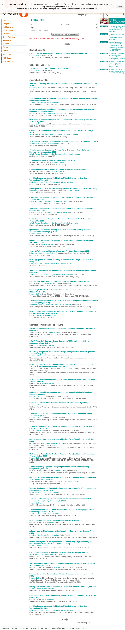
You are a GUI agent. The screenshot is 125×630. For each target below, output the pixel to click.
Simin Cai (33, 182)
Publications (8, 27)
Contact (6, 44)
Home (5, 20)
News (5, 47)
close (120, 6)
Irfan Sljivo (33, 191)
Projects (6, 34)
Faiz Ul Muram (72, 135)
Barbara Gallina (35, 55)
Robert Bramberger (36, 201)
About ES (7, 40)
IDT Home (7, 58)
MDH (79, 15)
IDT (83, 15)
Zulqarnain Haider (36, 253)
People (6, 24)
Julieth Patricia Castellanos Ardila (41, 135)
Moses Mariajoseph (48, 113)
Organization (8, 30)
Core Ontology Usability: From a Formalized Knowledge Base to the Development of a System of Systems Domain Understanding (117, 46)
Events (6, 50)
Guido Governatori (74, 154)
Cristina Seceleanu (67, 182)
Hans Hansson (65, 305)
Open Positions (9, 37)
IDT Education (8, 62)
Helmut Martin (49, 201)
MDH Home (8, 55)
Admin (96, 15)
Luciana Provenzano (49, 315)
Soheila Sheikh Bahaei (37, 102)
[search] (114, 14)
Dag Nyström (55, 182)
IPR (91, 15)
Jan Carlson (55, 305)
